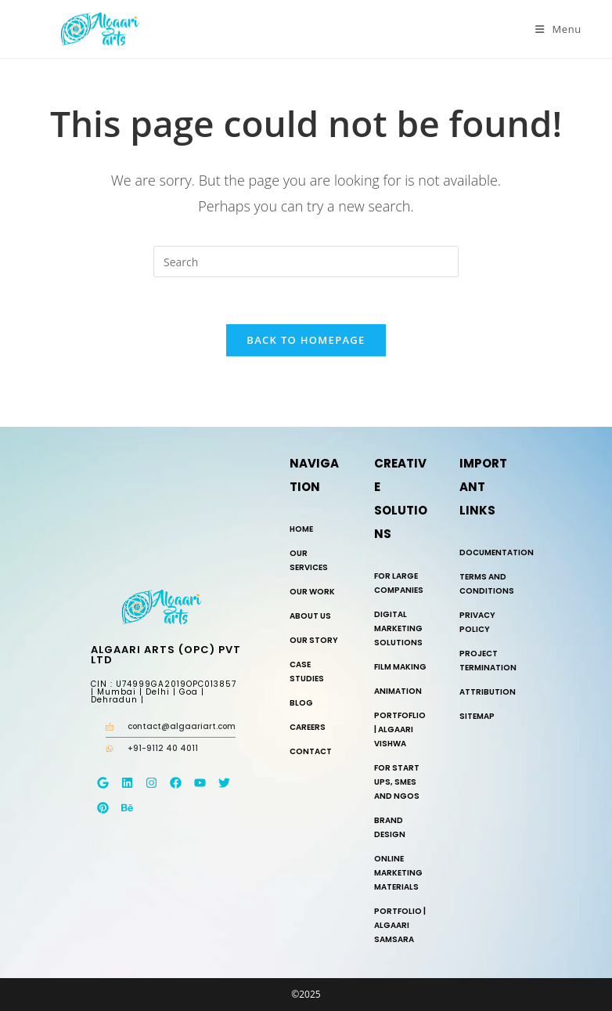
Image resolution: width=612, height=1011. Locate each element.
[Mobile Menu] (558, 29)
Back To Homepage (306, 340)
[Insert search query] (306, 261)
